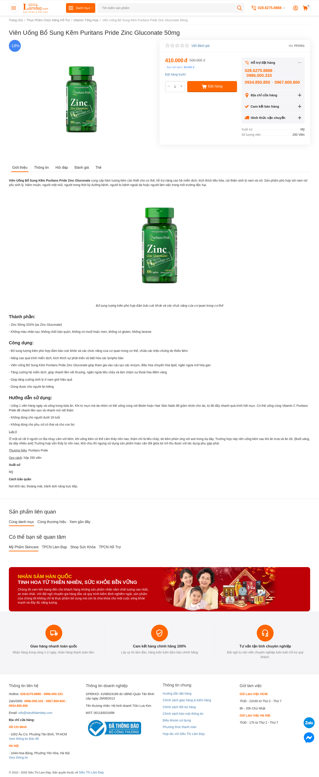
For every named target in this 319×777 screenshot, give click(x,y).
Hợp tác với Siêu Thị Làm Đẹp (183, 734)
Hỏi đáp (62, 167)
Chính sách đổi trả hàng (179, 707)
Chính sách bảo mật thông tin (183, 713)
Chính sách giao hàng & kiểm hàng (187, 700)
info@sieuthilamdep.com (35, 713)
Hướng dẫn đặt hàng (177, 693)
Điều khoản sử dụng (177, 720)
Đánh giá (82, 167)
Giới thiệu (19, 167)
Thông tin (41, 167)
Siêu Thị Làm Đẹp (91, 772)
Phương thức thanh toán (179, 727)
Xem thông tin (18, 738)
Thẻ (98, 167)
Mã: (291, 45)
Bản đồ (34, 738)
